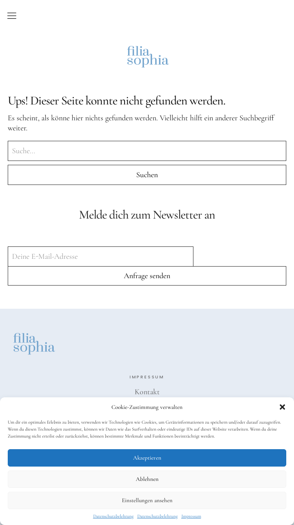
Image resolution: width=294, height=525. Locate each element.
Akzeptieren (147, 457)
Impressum (191, 516)
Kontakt (147, 392)
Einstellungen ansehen (147, 500)
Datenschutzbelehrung (113, 516)
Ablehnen (147, 478)
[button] (282, 407)
